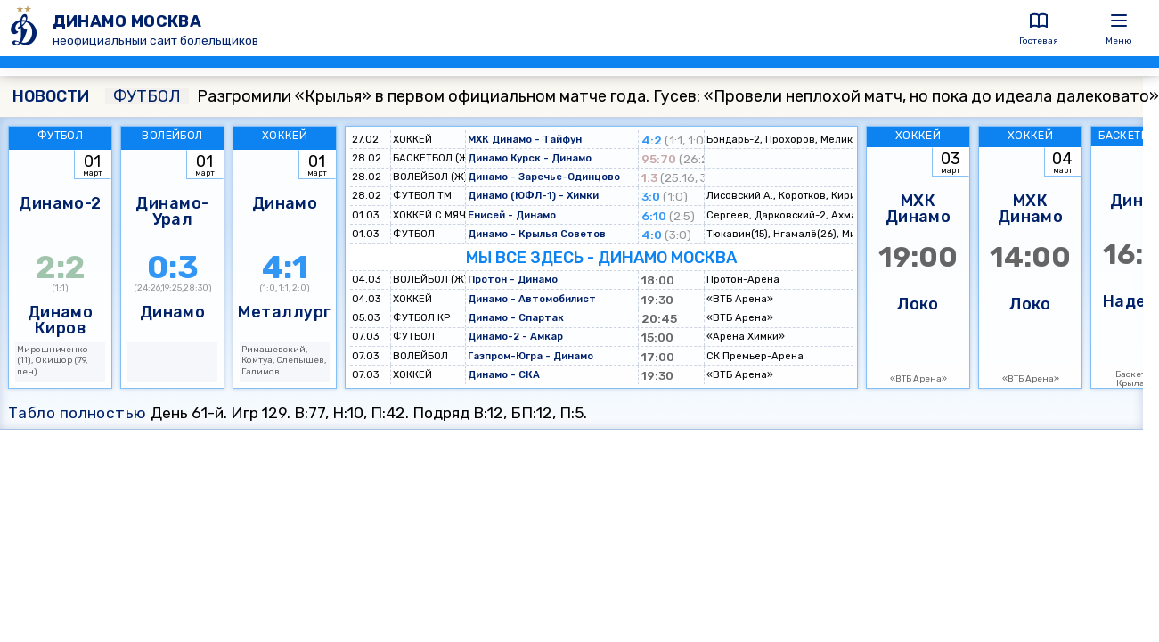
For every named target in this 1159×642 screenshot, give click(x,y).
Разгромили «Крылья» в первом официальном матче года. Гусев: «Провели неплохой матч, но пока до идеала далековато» (632, 96)
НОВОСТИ (50, 96)
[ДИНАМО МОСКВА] (26, 28)
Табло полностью (77, 413)
